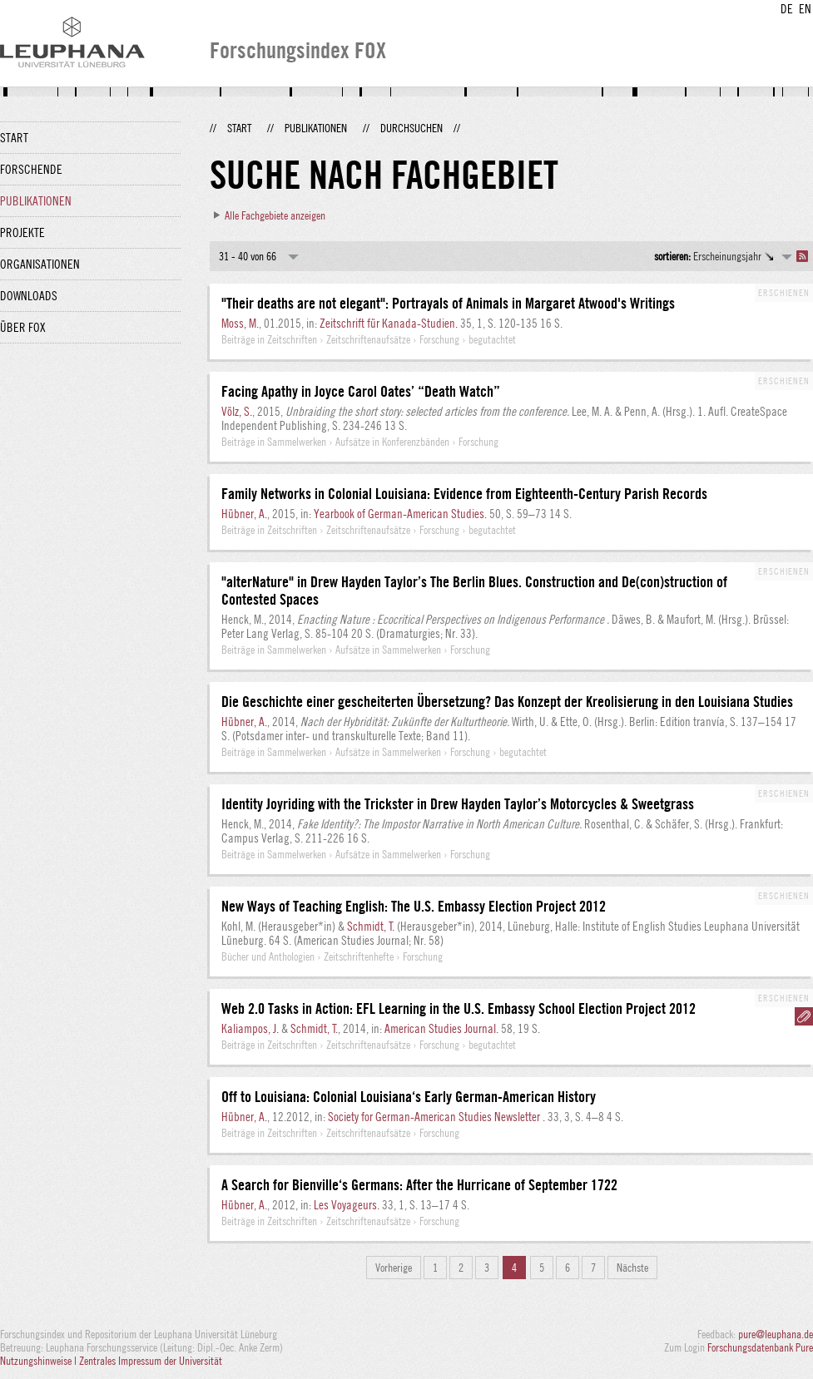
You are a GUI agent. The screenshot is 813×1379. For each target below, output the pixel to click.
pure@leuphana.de (775, 1334)
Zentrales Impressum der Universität (150, 1360)
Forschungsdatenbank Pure (760, 1347)
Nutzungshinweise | (39, 1360)
